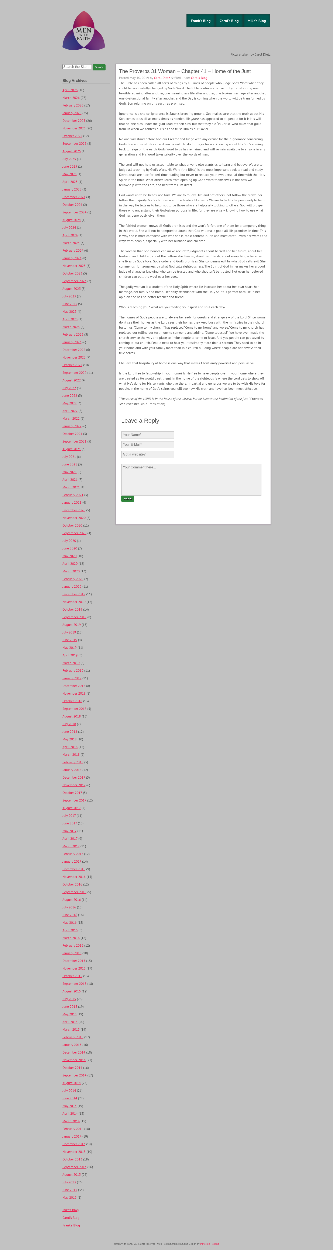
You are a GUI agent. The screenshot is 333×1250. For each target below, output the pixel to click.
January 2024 (71, 258)
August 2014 (71, 1083)
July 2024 (69, 227)
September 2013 (74, 1167)
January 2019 (71, 678)
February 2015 (72, 1037)
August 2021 (71, 449)
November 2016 (74, 876)
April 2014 (70, 1113)
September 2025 (74, 143)
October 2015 (72, 976)
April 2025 (70, 181)
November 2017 (73, 785)
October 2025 (72, 136)
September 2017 (74, 800)
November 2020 (74, 518)
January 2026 (71, 113)
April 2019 (70, 655)
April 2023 (70, 319)
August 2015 (71, 991)
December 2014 (73, 1052)
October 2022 (72, 365)
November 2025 (74, 128)
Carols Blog (199, 78)
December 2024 (73, 197)
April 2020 (70, 563)
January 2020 (71, 586)
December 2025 (73, 120)
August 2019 (71, 624)
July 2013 (69, 1182)
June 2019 (69, 640)
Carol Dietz (162, 78)
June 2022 (69, 395)
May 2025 (69, 174)
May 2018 (69, 739)
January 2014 (71, 1136)
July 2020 (69, 540)
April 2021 (70, 479)
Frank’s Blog (200, 20)
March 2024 (71, 243)
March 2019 (71, 663)
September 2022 (74, 372)
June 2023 (69, 304)
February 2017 (72, 854)
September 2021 (74, 441)
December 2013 (73, 1144)
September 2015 (74, 983)
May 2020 (69, 556)
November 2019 (74, 602)
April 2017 (70, 838)
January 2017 (71, 861)
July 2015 (69, 999)
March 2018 (71, 754)
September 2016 (74, 892)
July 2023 (69, 296)
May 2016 (69, 922)
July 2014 (69, 1090)
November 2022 (74, 357)
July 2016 (69, 907)
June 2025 (69, 166)
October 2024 (72, 204)
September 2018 (74, 708)
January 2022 (71, 426)
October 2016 (72, 884)
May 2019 (69, 647)
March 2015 (71, 1029)
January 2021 (71, 502)
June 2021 (69, 464)
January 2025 (71, 189)
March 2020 (71, 571)
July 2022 (69, 388)
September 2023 (74, 281)
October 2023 (72, 273)
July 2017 (69, 815)
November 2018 (74, 693)
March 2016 (71, 938)
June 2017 (69, 823)
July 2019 (69, 632)
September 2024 (74, 212)
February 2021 (72, 495)
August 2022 (71, 380)
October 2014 (72, 1067)
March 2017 (70, 846)
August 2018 (71, 716)
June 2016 (69, 915)
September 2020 (74, 533)
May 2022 (69, 403)
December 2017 (73, 777)
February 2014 (72, 1129)
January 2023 (71, 342)
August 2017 (71, 808)
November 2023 (74, 265)
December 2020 (73, 510)
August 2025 (71, 151)
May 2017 (69, 831)
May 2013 (69, 1197)
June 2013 (69, 1190)
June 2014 (69, 1098)
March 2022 (71, 418)
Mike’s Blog (257, 20)
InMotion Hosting (209, 1243)
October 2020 (72, 525)
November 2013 (74, 1151)
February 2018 (72, 762)
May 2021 (69, 472)
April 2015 (70, 1022)
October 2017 (72, 792)
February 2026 (72, 105)
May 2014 (69, 1106)
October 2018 (72, 701)
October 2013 (72, 1159)
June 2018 (69, 731)
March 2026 (71, 97)
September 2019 (74, 617)
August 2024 (71, 220)
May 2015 (69, 1014)
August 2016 (71, 899)
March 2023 (71, 327)
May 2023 (69, 311)
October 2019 (72, 609)
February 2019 (72, 670)
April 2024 (70, 235)
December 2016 (73, 869)
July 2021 (69, 456)
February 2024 (72, 250)
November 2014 (74, 1060)
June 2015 (69, 1006)
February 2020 (72, 579)
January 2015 (71, 1045)
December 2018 (73, 686)
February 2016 (72, 945)
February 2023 (72, 334)
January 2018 (71, 770)
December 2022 (73, 350)
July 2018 (69, 724)
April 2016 (70, 930)
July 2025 (69, 159)
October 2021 (72, 434)
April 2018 (70, 747)
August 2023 (71, 288)
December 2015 (73, 961)
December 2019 (73, 594)
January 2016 (71, 953)
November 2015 (74, 968)
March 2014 (71, 1121)
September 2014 (74, 1075)
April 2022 (70, 411)
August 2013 (71, 1174)
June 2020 (69, 548)
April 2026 (70, 90)
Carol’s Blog (229, 20)
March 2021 (71, 487)
